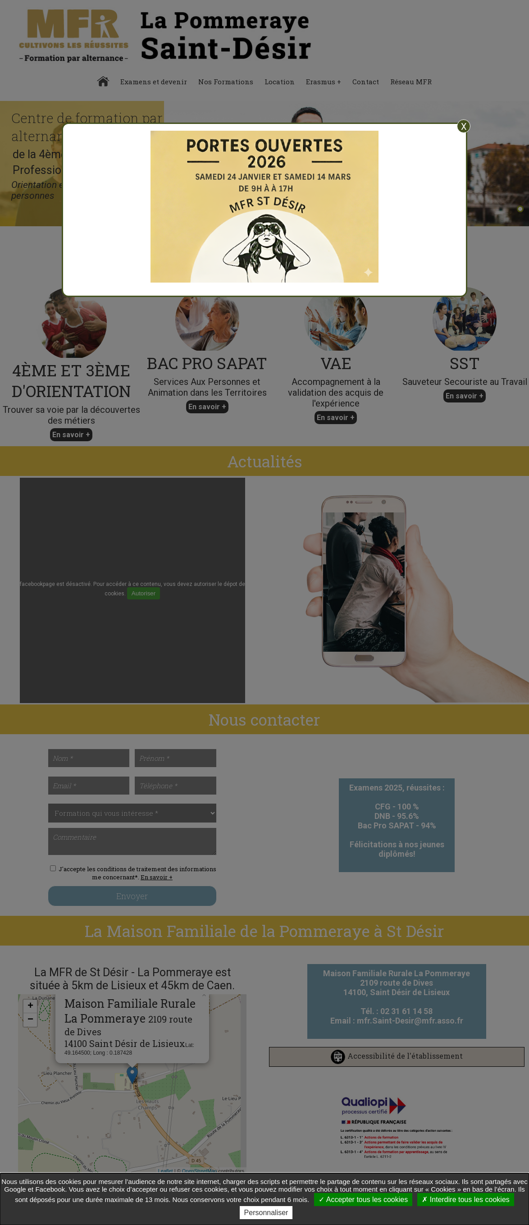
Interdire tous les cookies (465, 1199)
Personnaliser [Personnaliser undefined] (266, 1212)
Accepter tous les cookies (363, 1199)
